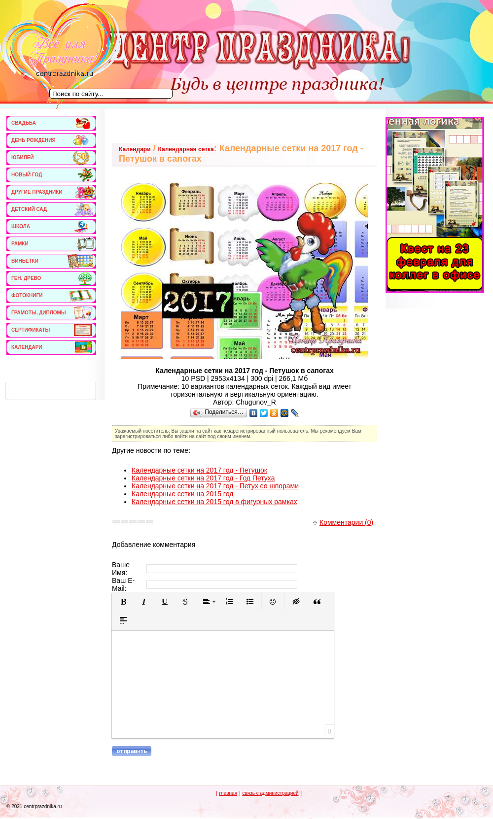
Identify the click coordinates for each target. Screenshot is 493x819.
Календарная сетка (186, 149)
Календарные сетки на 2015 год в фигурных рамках (214, 502)
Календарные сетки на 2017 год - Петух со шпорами (215, 486)
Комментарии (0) (343, 522)
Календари (135, 149)
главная (228, 793)
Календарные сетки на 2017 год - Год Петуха (203, 478)
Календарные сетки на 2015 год (182, 494)
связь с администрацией (270, 793)
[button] (123, 601)
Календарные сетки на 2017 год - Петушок (199, 470)
